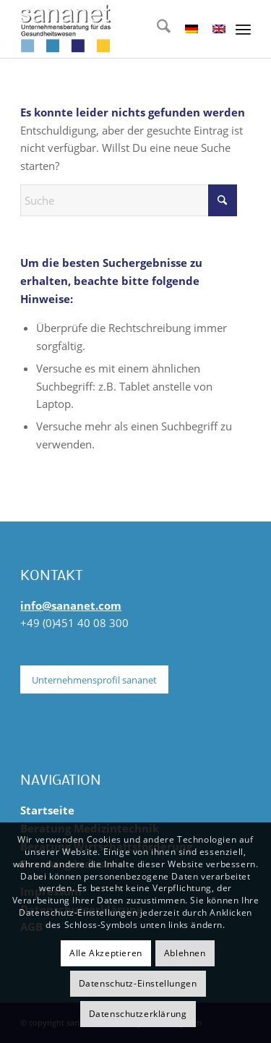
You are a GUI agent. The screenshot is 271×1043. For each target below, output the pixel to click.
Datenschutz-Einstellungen (138, 983)
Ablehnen (185, 953)
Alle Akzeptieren (105, 953)
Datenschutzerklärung (138, 1014)
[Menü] (243, 29)
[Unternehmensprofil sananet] (94, 679)
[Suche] (156, 29)
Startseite (47, 810)
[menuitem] (156, 29)
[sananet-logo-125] (112, 29)
